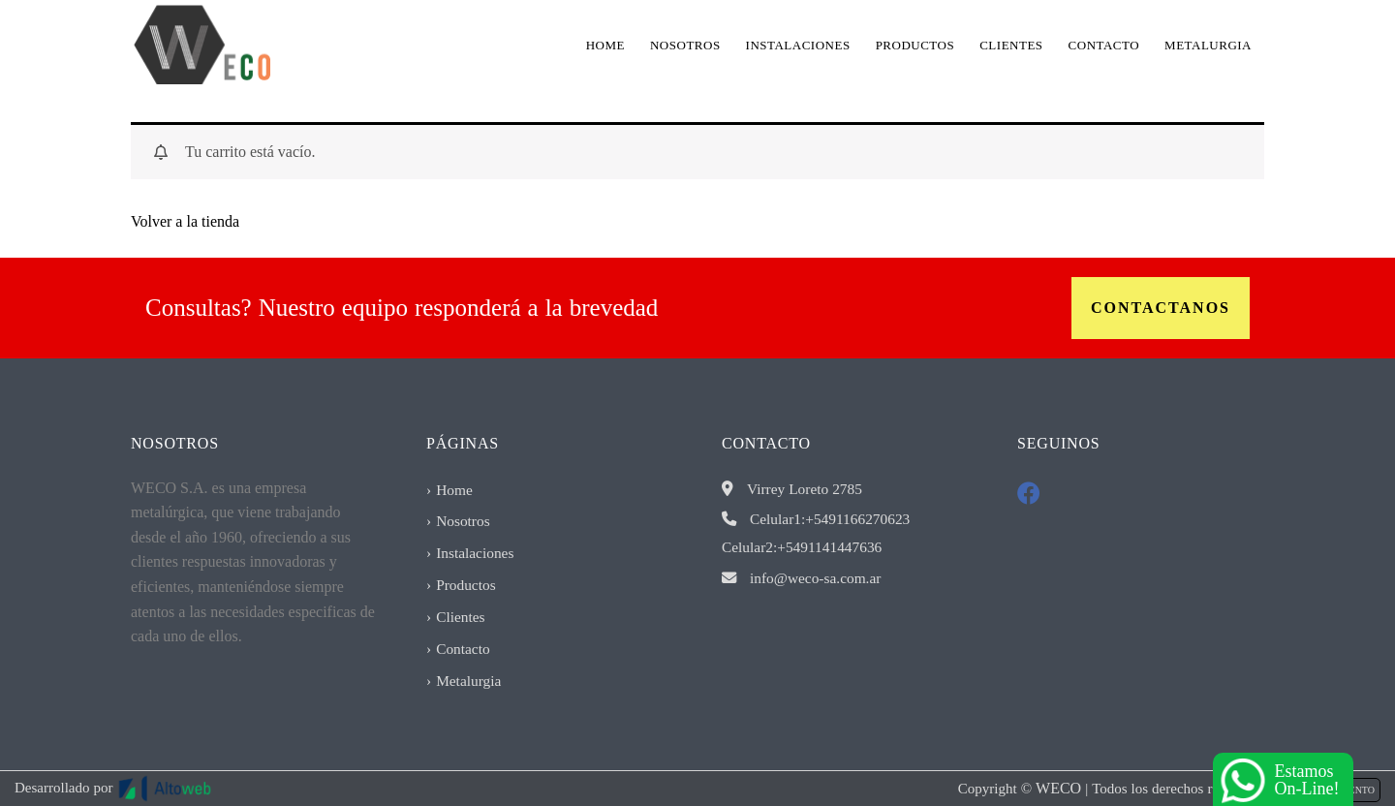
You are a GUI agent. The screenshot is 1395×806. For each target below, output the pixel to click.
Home (605, 44)
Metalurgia (1208, 44)
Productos (915, 44)
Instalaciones (798, 44)
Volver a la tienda (185, 221)
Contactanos (1160, 307)
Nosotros (685, 44)
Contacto (1104, 44)
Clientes (1010, 44)
